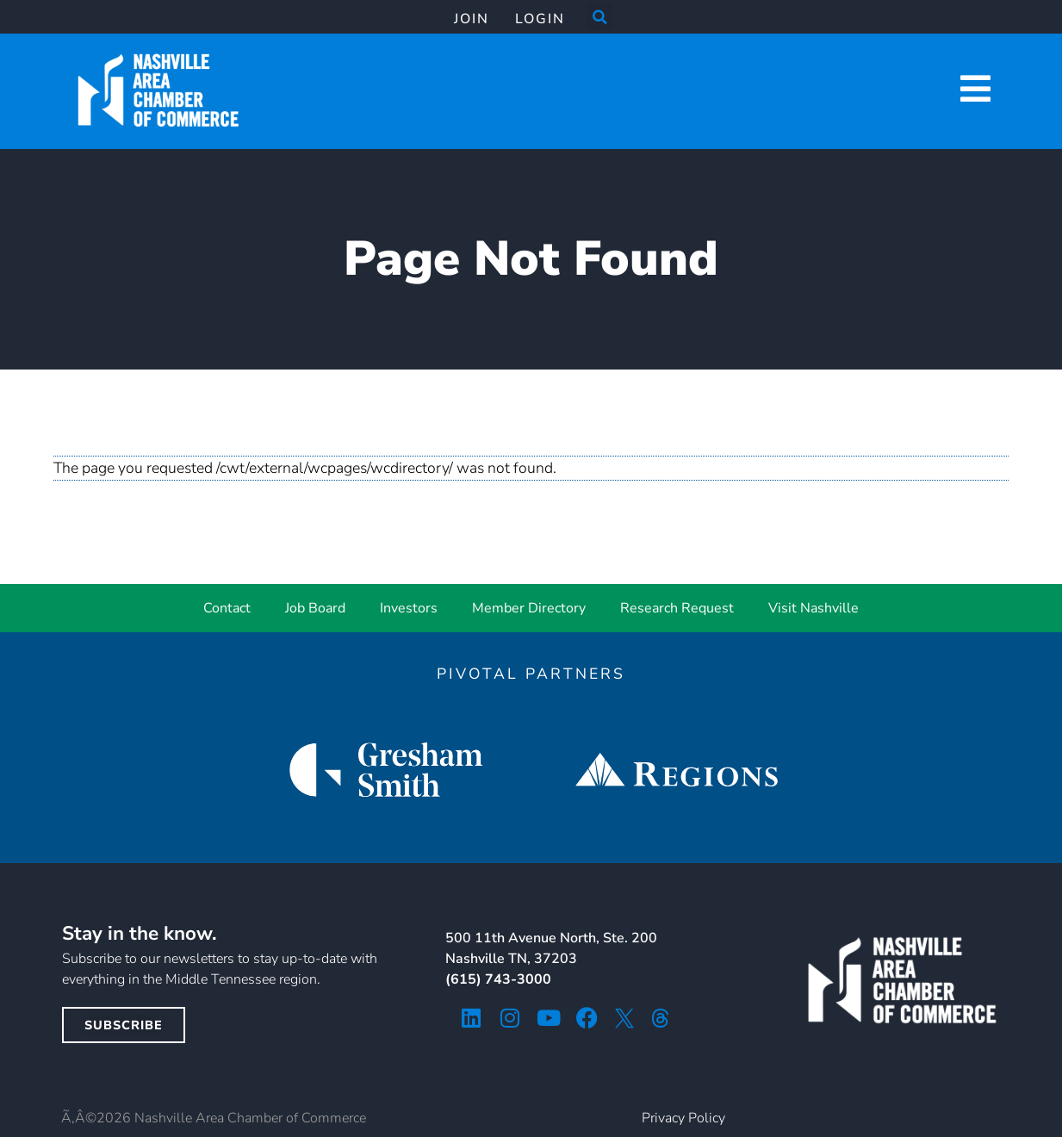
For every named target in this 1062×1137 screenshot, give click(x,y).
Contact (227, 608)
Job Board (315, 608)
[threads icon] (660, 1018)
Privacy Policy (683, 1118)
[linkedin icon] (470, 1017)
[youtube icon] (548, 1017)
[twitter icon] (624, 1018)
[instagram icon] (509, 1017)
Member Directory (529, 608)
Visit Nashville (813, 608)
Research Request (677, 608)
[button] (599, 17)
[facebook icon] (587, 1017)
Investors (409, 608)
